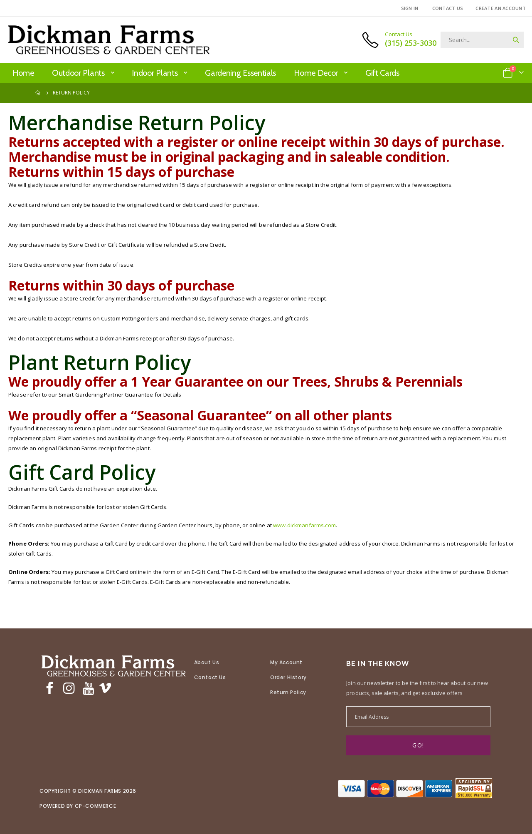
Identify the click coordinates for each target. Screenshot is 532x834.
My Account (286, 662)
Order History (288, 677)
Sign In (410, 8)
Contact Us (447, 8)
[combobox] (482, 40)
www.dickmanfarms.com (322, 525)
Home (38, 93)
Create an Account (500, 8)
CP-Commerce (95, 805)
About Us (206, 662)
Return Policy (288, 692)
